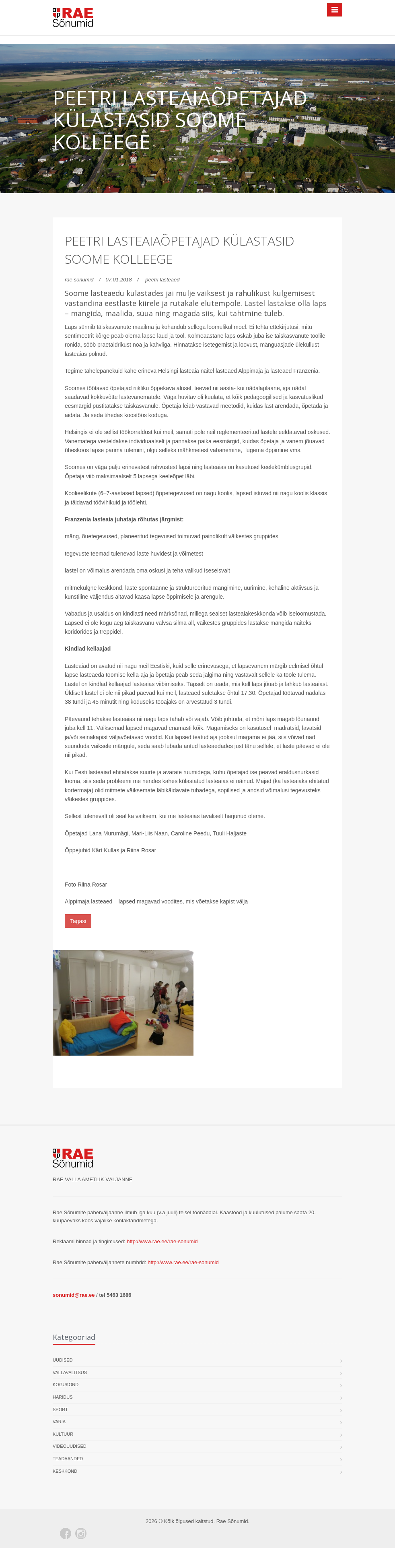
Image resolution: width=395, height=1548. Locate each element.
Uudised (63, 1360)
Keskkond (65, 1471)
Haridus (63, 1397)
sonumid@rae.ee (74, 1295)
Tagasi (78, 921)
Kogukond (65, 1384)
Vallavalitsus (70, 1372)
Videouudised (69, 1446)
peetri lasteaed (162, 280)
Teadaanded (68, 1458)
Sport (60, 1409)
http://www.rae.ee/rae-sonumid (162, 1241)
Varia (59, 1421)
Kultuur (63, 1434)
